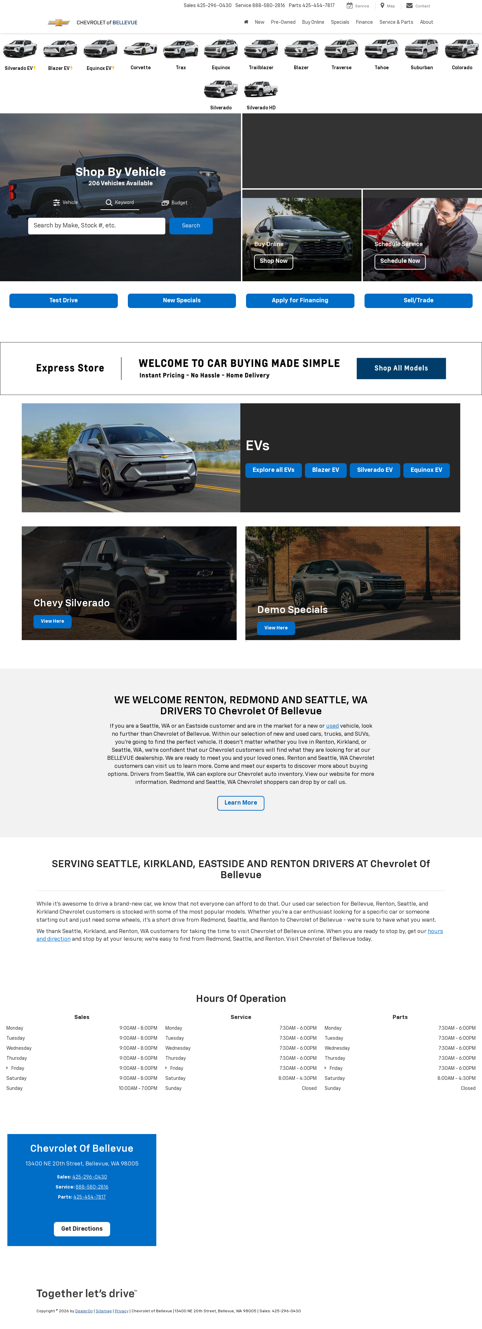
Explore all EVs (274, 471)
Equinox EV (427, 471)
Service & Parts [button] (396, 22)
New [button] (259, 22)
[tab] (66, 203)
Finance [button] (364, 22)
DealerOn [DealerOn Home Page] (84, 1312)
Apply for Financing (300, 301)
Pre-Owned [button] (283, 22)
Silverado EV (375, 471)
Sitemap (104, 1312)
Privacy (122, 1312)
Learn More (241, 803)
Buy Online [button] (313, 22)
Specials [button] (340, 22)
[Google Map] (320, 1189)
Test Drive (63, 301)
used (332, 726)
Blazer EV (325, 471)
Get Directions (82, 1230)
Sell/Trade (418, 301)
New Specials (182, 301)
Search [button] (191, 226)
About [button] (426, 22)
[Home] (246, 22)
